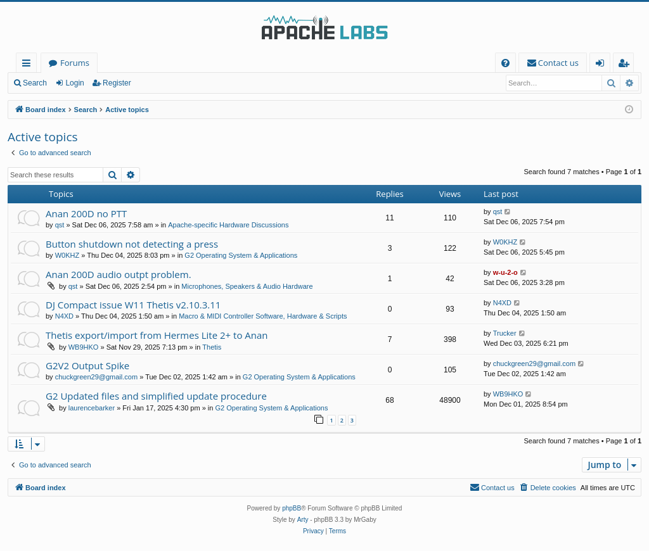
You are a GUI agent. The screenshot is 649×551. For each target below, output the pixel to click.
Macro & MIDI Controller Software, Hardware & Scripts (263, 316)
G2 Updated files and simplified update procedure (156, 396)
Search (35, 83)
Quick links (29, 65)
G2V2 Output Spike (87, 365)
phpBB (291, 508)
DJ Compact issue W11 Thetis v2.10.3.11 (133, 304)
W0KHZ (67, 255)
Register (117, 83)
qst (60, 225)
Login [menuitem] (602, 65)
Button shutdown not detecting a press (132, 244)
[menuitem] (505, 63)
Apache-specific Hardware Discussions (228, 225)
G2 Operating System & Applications (240, 255)
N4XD (64, 316)
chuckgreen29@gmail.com (96, 377)
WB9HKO (83, 347)
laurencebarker (91, 408)
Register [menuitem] (626, 65)
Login (74, 83)
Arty (303, 519)
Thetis (211, 347)
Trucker (505, 333)
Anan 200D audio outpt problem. (118, 274)
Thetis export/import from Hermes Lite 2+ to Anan (157, 335)
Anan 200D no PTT (86, 213)
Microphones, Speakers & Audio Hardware (246, 286)
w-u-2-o (505, 272)
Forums (74, 62)
